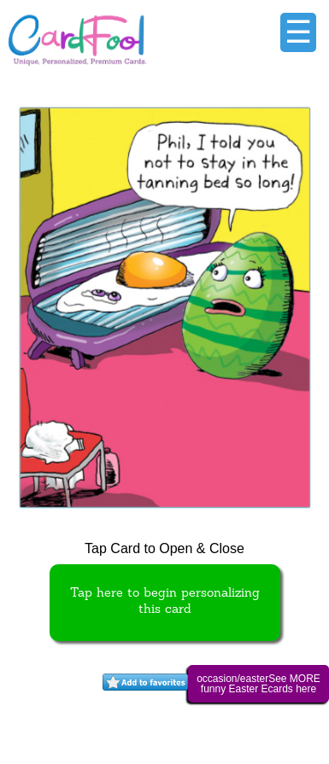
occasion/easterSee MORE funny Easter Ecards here (258, 684)
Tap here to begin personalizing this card (165, 601)
